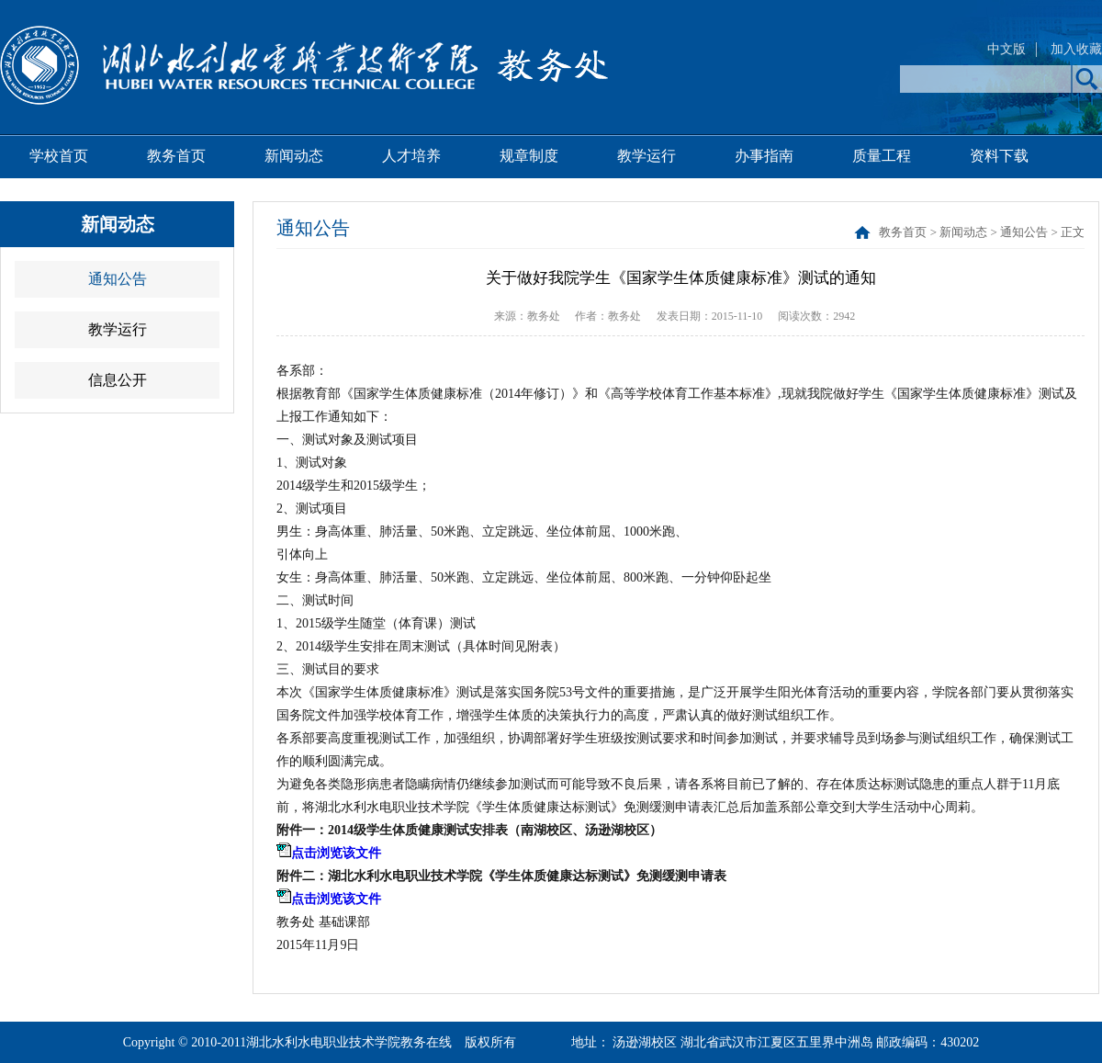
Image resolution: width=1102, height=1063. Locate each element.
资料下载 (999, 156)
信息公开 (117, 380)
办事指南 (764, 156)
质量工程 (881, 156)
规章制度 (529, 156)
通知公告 (117, 279)
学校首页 (58, 156)
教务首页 (176, 156)
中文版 (1006, 49)
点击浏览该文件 (336, 853)
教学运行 (646, 156)
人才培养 (411, 156)
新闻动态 (293, 156)
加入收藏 (1076, 49)
